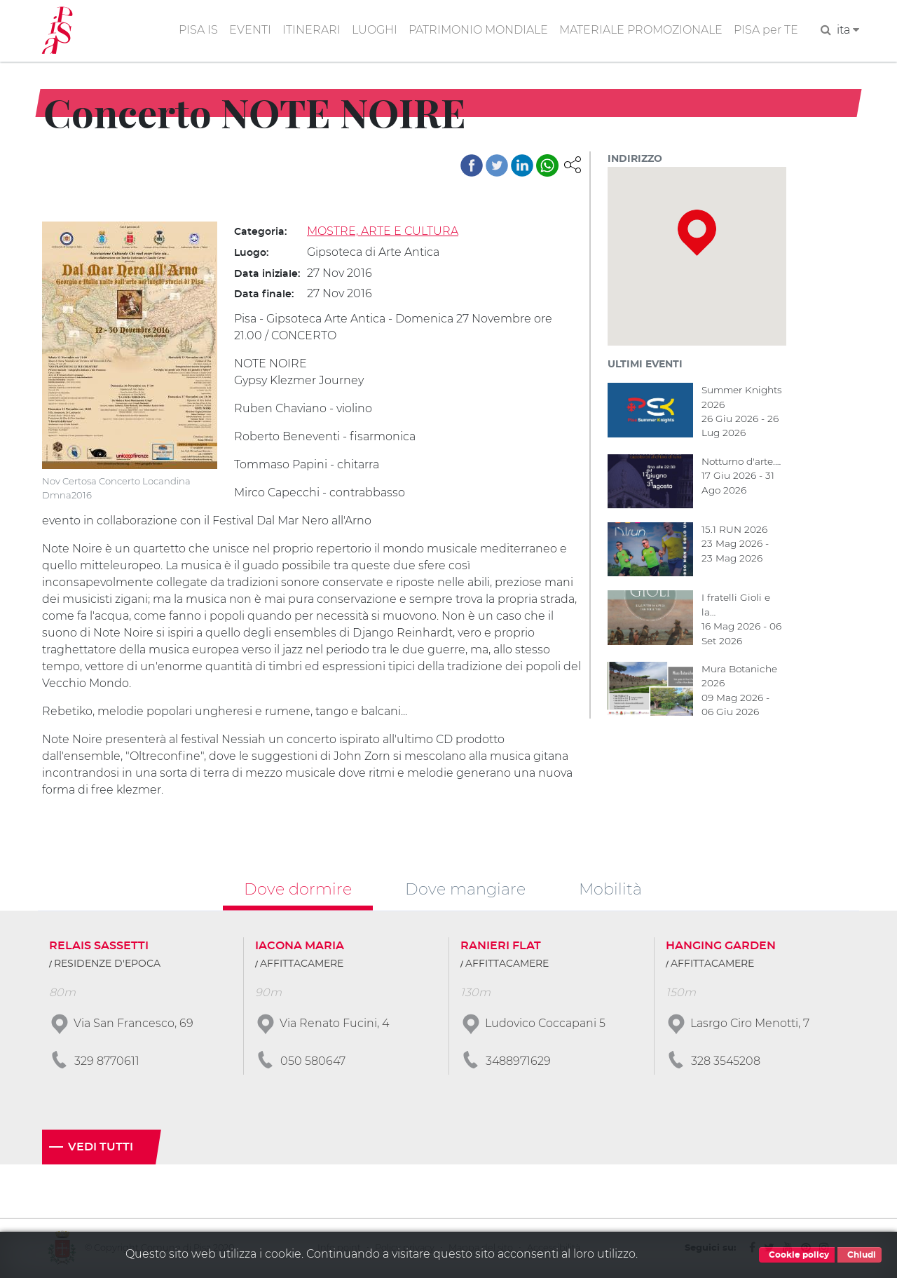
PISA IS (198, 30)
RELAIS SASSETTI (99, 946)
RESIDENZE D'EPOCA (107, 965)
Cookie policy (797, 1255)
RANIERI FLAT (500, 946)
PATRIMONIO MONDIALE (478, 30)
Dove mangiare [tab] (465, 889)
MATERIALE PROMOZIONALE (641, 30)
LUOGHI (374, 30)
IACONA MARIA (299, 946)
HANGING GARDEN (721, 946)
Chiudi (859, 1255)
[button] (572, 163)
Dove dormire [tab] (298, 889)
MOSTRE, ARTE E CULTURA (382, 231)
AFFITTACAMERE (301, 965)
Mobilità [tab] (610, 889)
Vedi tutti (100, 1147)
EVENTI (250, 30)
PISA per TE (766, 30)
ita (848, 30)
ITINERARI (311, 30)
